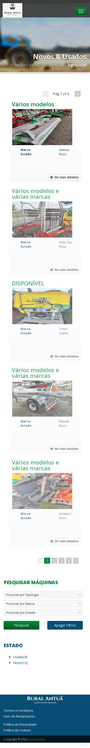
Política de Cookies (17, 730)
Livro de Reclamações (19, 716)
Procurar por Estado (21, 612)
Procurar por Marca (20, 603)
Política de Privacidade (20, 724)
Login (83, 745)
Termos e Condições (18, 710)
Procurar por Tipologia (22, 595)
